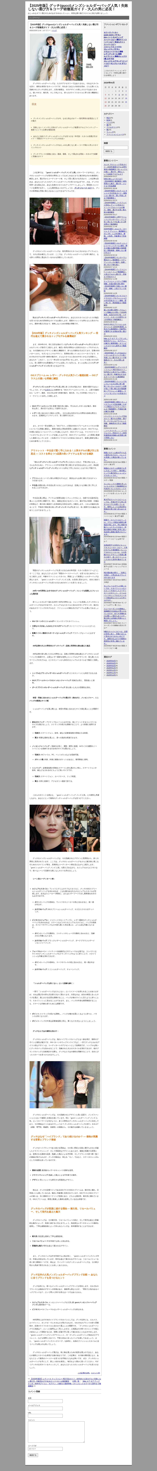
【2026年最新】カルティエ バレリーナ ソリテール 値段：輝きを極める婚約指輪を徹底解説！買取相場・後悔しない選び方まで (115, 248)
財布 (108, 120)
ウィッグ (110, 132)
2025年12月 (111, 670)
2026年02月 (111, 666)
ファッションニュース (115, 134)
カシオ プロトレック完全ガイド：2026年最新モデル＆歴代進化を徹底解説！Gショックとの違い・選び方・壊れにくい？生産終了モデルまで (116, 169)
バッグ (54, 30)
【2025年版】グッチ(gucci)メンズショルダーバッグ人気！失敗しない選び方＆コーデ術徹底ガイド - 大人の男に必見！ (78, 7)
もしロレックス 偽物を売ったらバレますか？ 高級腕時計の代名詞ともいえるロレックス (115, 486)
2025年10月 (111, 675)
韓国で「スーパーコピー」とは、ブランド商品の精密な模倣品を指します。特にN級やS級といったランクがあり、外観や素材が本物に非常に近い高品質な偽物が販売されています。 (115, 527)
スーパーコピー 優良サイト (114, 40)
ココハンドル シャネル (113, 47)
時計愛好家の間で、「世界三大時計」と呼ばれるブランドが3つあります (115, 575)
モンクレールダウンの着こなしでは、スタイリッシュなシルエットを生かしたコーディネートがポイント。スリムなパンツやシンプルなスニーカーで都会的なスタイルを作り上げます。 (115, 593)
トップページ (34, 18)
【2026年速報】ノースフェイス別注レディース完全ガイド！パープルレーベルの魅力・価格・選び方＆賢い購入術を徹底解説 (115, 207)
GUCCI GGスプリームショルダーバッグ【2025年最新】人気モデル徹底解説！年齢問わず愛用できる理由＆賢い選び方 (115, 329)
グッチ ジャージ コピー (83, 188)
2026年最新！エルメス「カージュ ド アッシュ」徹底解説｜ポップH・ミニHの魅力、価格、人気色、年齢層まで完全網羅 (115, 233)
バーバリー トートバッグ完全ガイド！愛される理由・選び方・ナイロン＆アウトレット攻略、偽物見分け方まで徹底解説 (115, 421)
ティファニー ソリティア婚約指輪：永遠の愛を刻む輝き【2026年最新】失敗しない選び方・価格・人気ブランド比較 (115, 286)
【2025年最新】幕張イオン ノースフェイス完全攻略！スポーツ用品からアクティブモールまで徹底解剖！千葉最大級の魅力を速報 (115, 407)
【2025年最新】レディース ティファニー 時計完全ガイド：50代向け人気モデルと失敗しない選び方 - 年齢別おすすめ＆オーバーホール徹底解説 (115, 372)
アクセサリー (112, 127)
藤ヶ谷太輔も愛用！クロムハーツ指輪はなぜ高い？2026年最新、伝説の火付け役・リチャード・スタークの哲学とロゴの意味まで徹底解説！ (115, 315)
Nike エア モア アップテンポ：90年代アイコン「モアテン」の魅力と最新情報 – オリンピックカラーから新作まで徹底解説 (64, 1383)
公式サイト (49, 390)
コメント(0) (95, 1373)
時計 (108, 118)
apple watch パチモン (112, 35)
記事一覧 (75, 1381)
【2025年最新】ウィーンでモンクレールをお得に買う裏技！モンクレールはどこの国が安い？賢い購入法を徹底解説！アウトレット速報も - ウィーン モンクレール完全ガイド (115, 388)
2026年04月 (111, 661)
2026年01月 (111, 668)
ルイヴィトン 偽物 (111, 56)
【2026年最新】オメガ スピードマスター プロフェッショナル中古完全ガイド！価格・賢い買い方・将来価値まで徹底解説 (115, 300)
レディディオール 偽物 (113, 54)
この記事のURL (84, 1373)
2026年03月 (111, 663)
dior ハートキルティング (113, 37)
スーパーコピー (110, 44)
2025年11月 (111, 673)
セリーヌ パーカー (111, 32)
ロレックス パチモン (112, 49)
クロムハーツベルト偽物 (113, 51)
